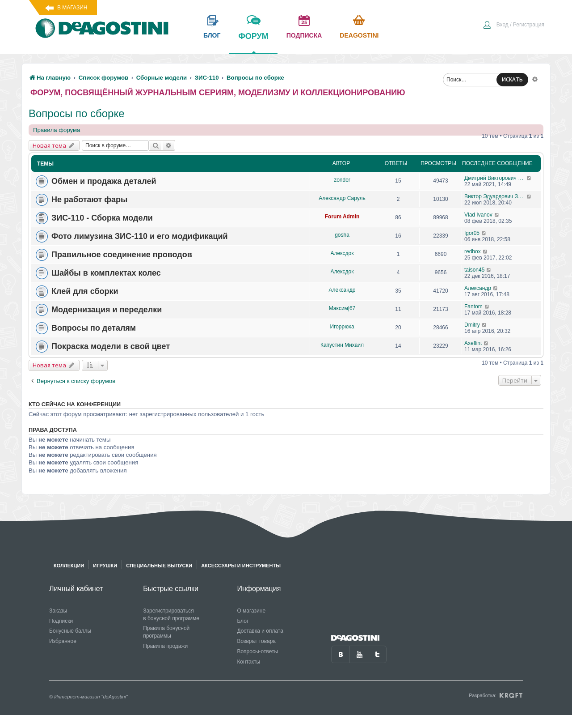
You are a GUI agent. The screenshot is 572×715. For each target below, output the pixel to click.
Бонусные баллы (70, 631)
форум (253, 42)
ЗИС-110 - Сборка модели (102, 217)
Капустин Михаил (342, 345)
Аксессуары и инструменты (241, 565)
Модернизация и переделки (106, 309)
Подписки (61, 621)
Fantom (473, 306)
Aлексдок (342, 253)
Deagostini (359, 35)
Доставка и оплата (260, 631)
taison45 (474, 270)
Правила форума (56, 130)
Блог (242, 621)
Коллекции (69, 565)
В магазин (72, 7)
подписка (304, 35)
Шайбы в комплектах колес (106, 272)
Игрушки (105, 565)
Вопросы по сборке (77, 113)
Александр (341, 290)
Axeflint (473, 343)
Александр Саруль (342, 198)
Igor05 (471, 233)
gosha (342, 235)
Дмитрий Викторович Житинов (495, 178)
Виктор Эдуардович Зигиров (495, 196)
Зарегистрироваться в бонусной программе (171, 614)
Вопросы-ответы (257, 651)
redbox (472, 251)
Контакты (248, 662)
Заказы (58, 611)
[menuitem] (513, 25)
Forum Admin (342, 216)
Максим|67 (342, 308)
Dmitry (472, 325)
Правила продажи (165, 646)
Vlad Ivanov (478, 215)
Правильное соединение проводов (121, 254)
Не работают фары (89, 199)
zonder (342, 180)
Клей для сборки (84, 291)
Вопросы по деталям (93, 327)
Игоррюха (342, 326)
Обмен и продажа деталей (103, 181)
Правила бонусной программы (166, 632)
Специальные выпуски (159, 565)
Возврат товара (256, 641)
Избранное (62, 641)
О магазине (251, 611)
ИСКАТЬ (512, 79)
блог (211, 35)
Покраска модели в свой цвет (110, 346)
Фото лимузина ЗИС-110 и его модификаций (139, 236)
